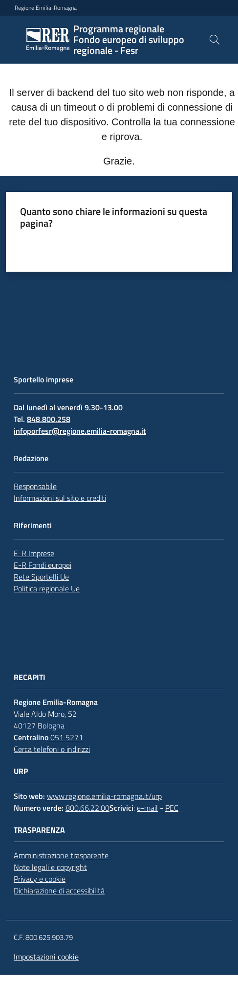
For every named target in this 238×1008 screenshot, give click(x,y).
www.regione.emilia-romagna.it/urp (104, 796)
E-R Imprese (34, 553)
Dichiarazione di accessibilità (59, 890)
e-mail (147, 808)
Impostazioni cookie (46, 956)
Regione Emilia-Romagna (46, 7)
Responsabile (35, 486)
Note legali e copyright (50, 867)
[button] (214, 39)
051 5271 (66, 737)
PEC (171, 808)
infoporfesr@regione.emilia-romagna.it (80, 431)
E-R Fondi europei (42, 565)
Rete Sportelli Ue (41, 577)
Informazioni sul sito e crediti (60, 498)
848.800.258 (48, 419)
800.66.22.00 (87, 808)
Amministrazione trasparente (61, 855)
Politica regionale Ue (47, 588)
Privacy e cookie (39, 879)
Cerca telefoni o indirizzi (52, 749)
